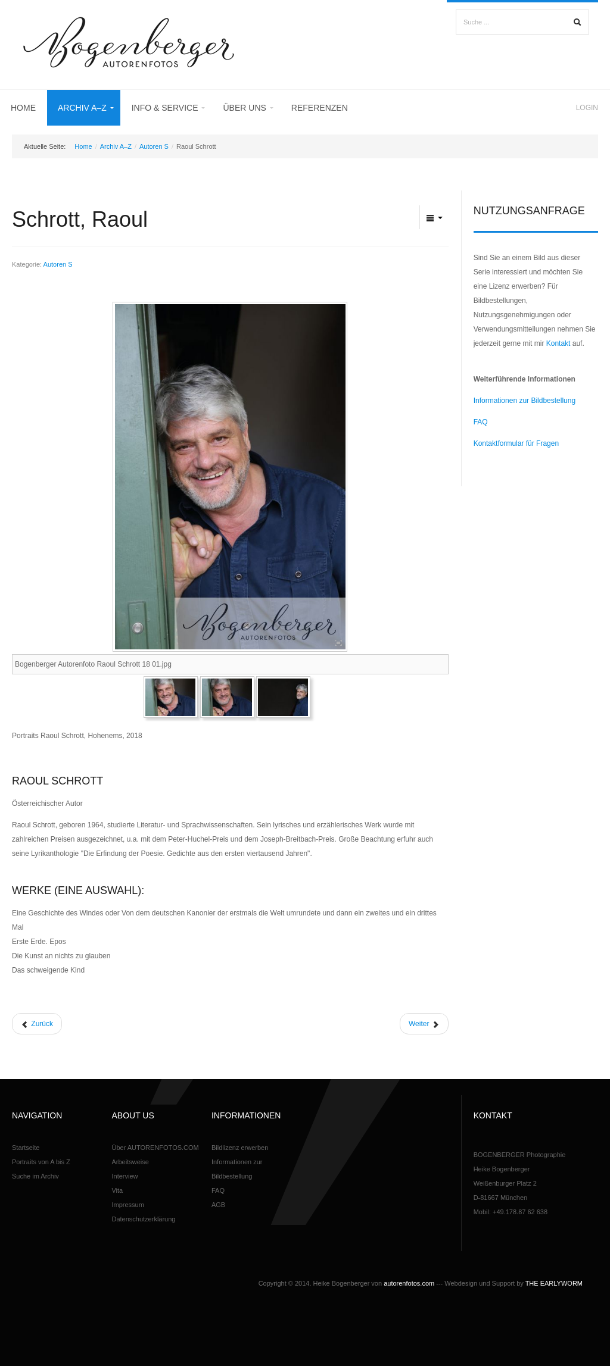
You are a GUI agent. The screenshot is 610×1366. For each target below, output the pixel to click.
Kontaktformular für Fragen (516, 443)
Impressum (127, 1204)
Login (587, 108)
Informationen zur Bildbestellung (524, 400)
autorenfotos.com (409, 1283)
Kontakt (558, 343)
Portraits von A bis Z (41, 1161)
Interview (124, 1176)
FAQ (481, 422)
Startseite (25, 1147)
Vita (117, 1190)
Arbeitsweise (129, 1161)
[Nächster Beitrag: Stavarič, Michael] (424, 1023)
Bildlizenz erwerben (239, 1147)
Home (23, 107)
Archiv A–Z (82, 107)
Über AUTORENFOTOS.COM (154, 1147)
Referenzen (319, 107)
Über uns (244, 107)
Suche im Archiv (35, 1176)
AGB (218, 1204)
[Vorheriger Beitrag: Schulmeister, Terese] (37, 1023)
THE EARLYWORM (554, 1283)
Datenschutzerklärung (143, 1219)
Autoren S (154, 146)
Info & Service (165, 107)
